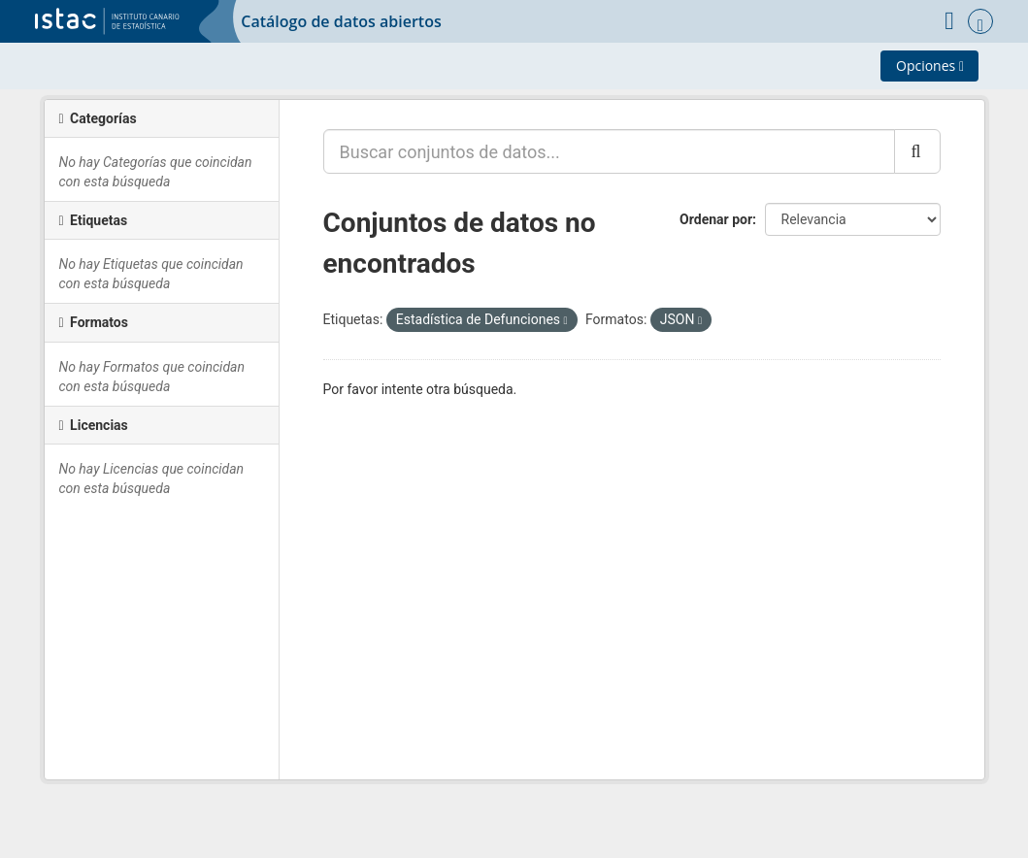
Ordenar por (716, 219)
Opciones (930, 65)
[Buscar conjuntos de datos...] (609, 151)
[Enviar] (917, 151)
